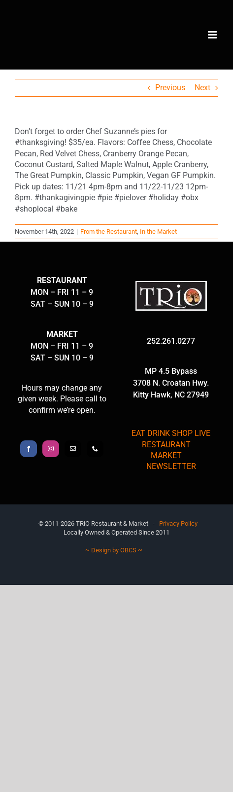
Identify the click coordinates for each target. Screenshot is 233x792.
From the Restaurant (108, 231)
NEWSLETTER (171, 466)
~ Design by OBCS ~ (113, 550)
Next (202, 87)
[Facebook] (28, 448)
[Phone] (95, 448)
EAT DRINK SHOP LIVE (171, 433)
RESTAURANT (166, 444)
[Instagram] (50, 448)
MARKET (166, 455)
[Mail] (73, 448)
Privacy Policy (178, 523)
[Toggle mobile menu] (213, 35)
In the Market (158, 231)
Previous (170, 87)
